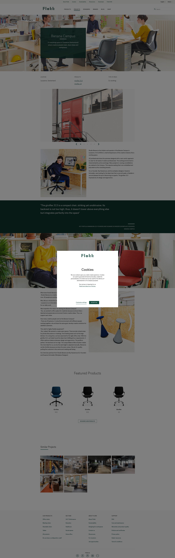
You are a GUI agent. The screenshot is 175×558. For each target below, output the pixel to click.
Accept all (94, 302)
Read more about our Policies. (87, 286)
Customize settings (81, 302)
